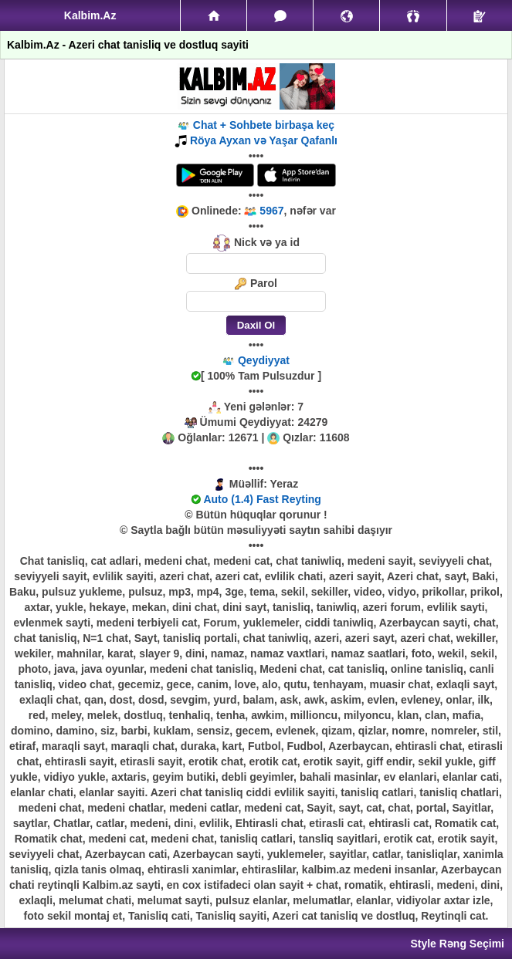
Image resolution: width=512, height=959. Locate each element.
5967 (271, 210)
